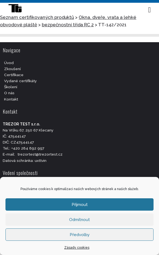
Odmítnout (79, 219)
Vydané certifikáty (20, 81)
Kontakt (11, 99)
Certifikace (13, 75)
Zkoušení (12, 69)
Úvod (9, 63)
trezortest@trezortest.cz (40, 154)
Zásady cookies (76, 248)
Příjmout (80, 204)
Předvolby (80, 234)
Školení (10, 87)
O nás (9, 93)
